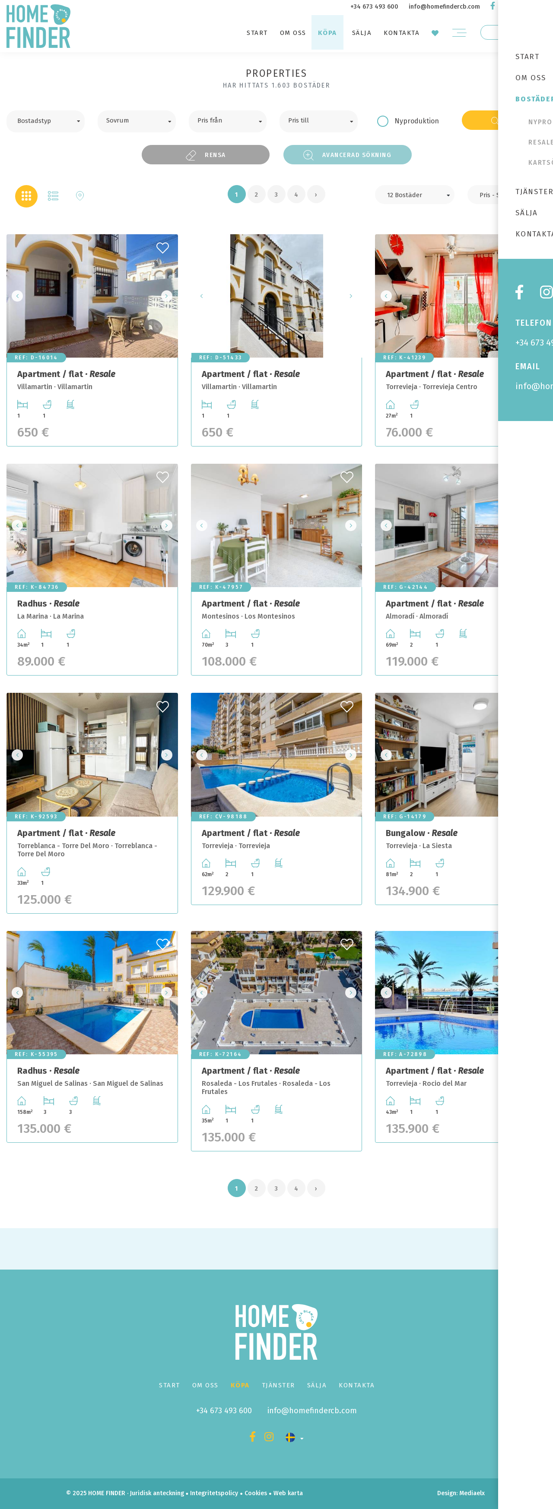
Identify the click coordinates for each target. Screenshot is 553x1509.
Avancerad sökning (347, 155)
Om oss (293, 33)
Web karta (288, 1493)
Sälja (362, 33)
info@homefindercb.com (444, 6)
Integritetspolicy (214, 1493)
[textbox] (52, 119)
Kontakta (402, 33)
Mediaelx (472, 1493)
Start (257, 33)
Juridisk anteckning (157, 1493)
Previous (15, 296)
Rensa (205, 155)
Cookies (256, 1493)
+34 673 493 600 (374, 6)
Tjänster (278, 1385)
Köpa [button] (327, 33)
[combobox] (45, 121)
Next (169, 296)
